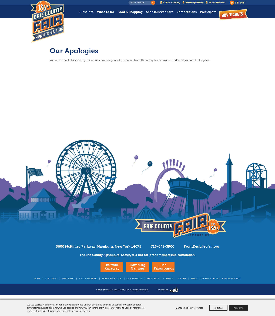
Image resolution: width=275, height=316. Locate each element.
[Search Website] (141, 3)
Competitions (187, 12)
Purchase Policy (231, 278)
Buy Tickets (233, 14)
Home (37, 278)
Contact (168, 278)
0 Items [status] (239, 2)
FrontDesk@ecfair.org (201, 246)
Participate (208, 12)
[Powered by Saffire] (174, 290)
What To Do (105, 12)
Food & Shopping (130, 12)
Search (153, 3)
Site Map (181, 278)
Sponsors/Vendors (159, 12)
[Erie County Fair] (47, 22)
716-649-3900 (162, 246)
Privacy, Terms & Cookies (204, 278)
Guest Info (86, 12)
